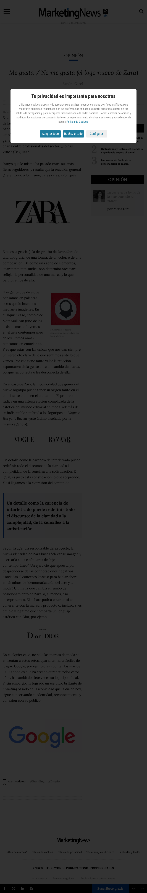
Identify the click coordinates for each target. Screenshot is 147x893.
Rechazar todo (73, 134)
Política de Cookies (77, 121)
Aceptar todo (50, 134)
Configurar (96, 134)
